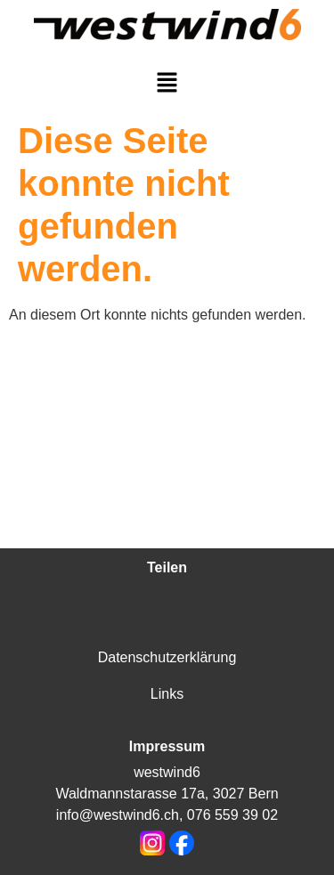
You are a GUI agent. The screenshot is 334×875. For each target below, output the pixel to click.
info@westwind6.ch (117, 814)
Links (167, 693)
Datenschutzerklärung (167, 657)
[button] (166, 83)
